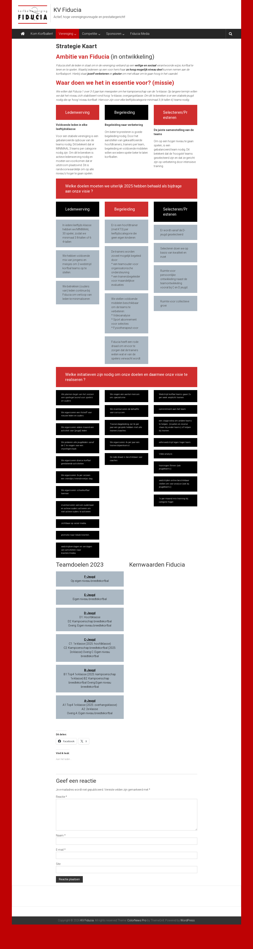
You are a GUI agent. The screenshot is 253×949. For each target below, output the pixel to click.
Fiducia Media (139, 34)
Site (58, 863)
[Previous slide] (22, 908)
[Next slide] (230, 908)
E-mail (61, 849)
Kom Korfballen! (42, 34)
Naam (61, 835)
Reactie (61, 796)
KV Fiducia (67, 9)
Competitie (89, 34)
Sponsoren (113, 34)
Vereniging (66, 34)
